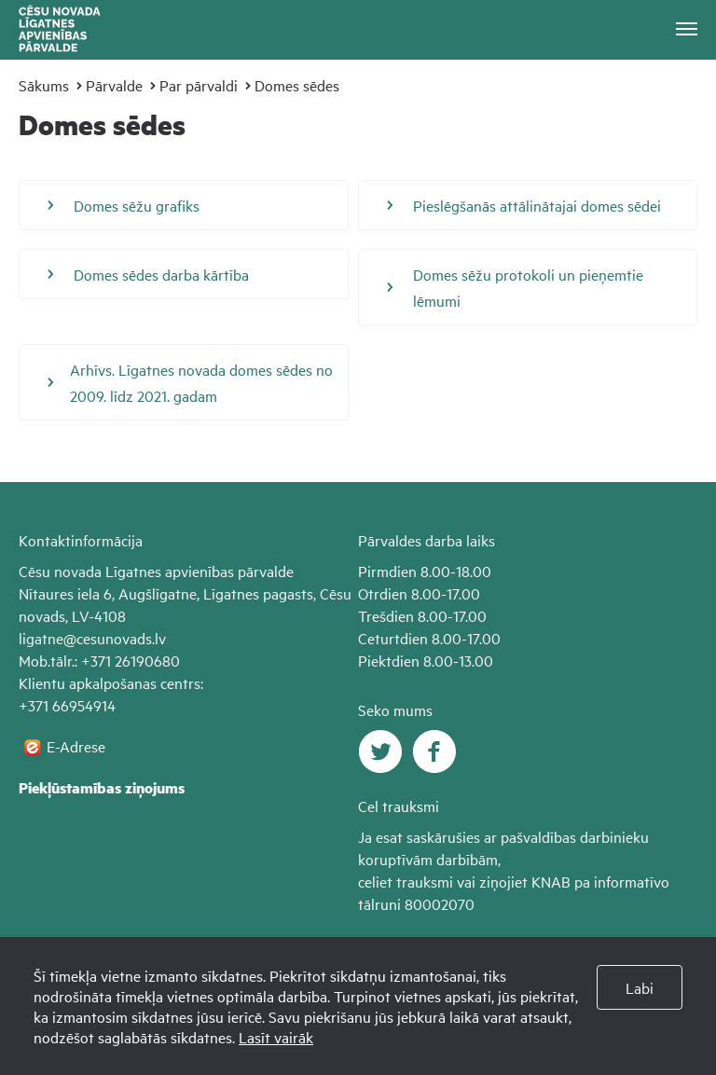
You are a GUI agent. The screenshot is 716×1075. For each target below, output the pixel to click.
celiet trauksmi (405, 881)
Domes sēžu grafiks (124, 205)
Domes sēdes (297, 84)
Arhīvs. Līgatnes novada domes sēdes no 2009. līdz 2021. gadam (190, 382)
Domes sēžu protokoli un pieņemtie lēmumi (515, 287)
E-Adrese (76, 746)
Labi (640, 987)
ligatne (41, 637)
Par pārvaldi (198, 84)
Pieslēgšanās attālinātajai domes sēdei (524, 205)
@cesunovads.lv (114, 637)
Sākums (44, 84)
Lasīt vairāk (276, 1037)
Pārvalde (114, 84)
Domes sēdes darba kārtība (148, 274)
